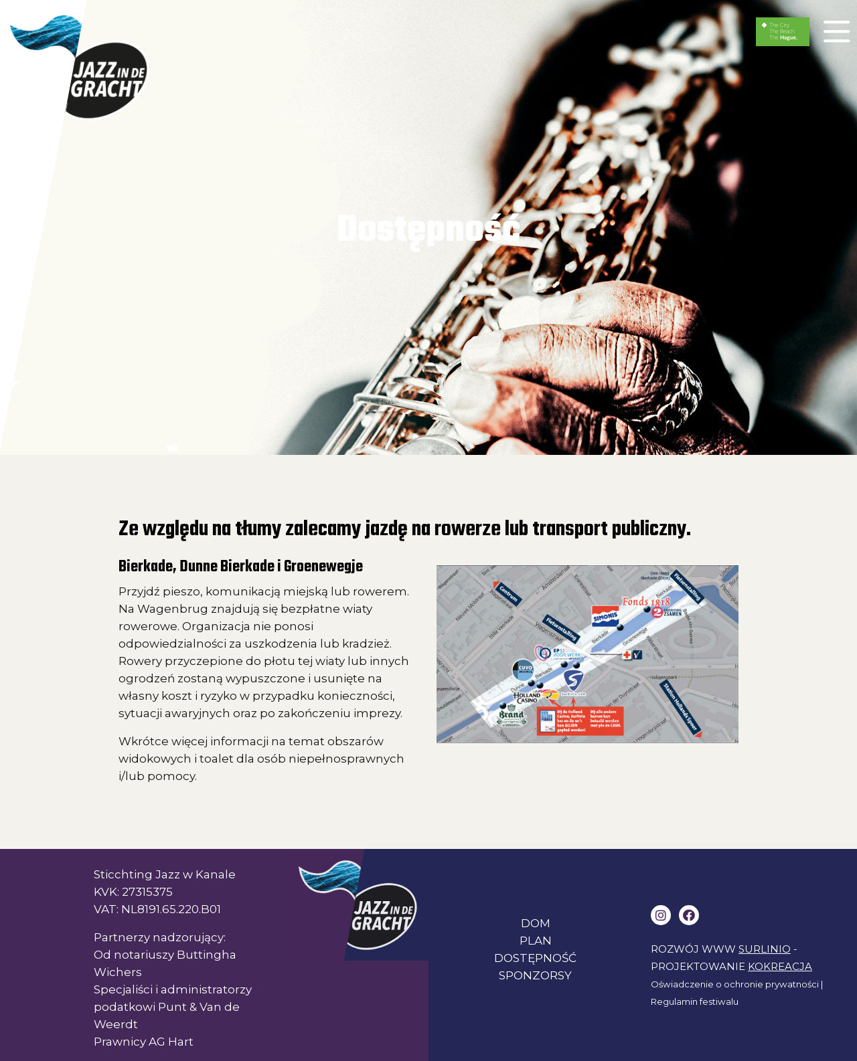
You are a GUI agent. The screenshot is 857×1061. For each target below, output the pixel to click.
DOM (535, 923)
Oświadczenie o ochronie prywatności (735, 984)
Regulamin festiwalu (694, 1001)
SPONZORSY (535, 975)
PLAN (536, 940)
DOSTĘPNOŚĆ (535, 958)
